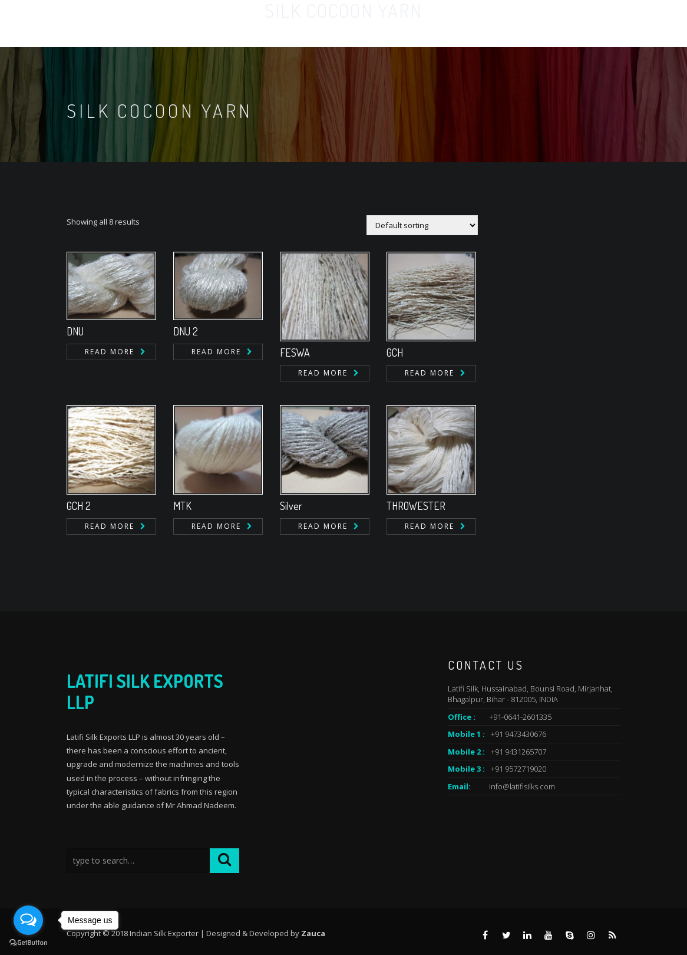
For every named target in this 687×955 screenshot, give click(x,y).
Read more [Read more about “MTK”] (216, 526)
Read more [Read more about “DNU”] (109, 352)
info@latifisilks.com (522, 786)
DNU (75, 331)
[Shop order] (422, 225)
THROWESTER (416, 505)
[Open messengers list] (28, 920)
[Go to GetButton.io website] (28, 943)
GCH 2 (79, 505)
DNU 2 (185, 331)
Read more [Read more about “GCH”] (429, 373)
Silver (291, 505)
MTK (182, 505)
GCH (395, 352)
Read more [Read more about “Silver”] (323, 526)
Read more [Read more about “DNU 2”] (216, 352)
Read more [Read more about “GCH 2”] (109, 526)
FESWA (295, 352)
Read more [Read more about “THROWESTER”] (429, 526)
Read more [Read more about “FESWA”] (323, 373)
